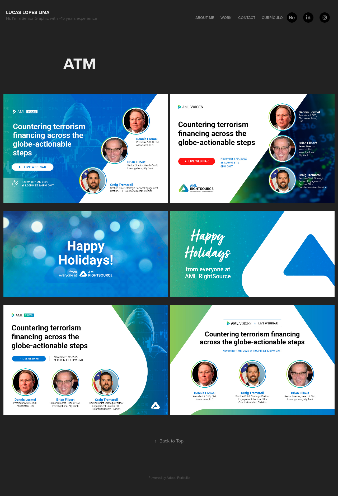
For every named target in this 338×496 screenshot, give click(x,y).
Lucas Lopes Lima (27, 12)
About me (204, 17)
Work (226, 17)
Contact (246, 17)
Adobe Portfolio (178, 477)
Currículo (272, 17)
